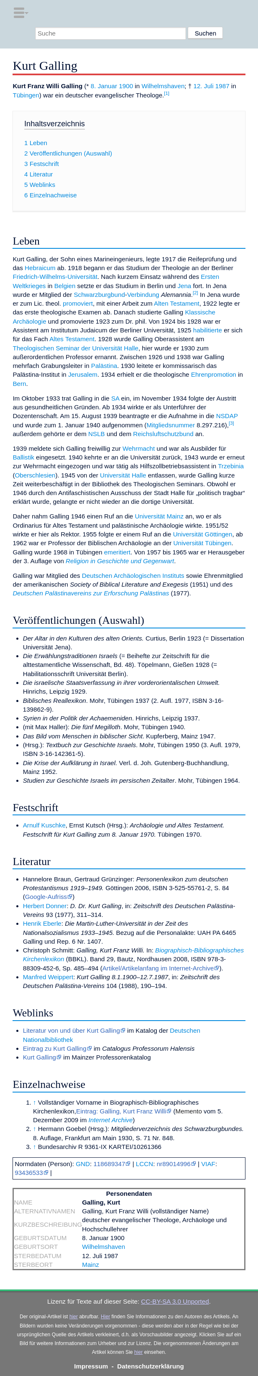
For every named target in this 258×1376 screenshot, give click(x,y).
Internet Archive (111, 1119)
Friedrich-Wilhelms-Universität (55, 276)
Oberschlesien (35, 475)
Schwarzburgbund (99, 294)
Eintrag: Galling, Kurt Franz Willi (121, 1111)
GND (83, 1163)
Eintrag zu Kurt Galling (55, 1048)
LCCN (144, 1163)
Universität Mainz (159, 516)
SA (115, 398)
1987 (222, 85)
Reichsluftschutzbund (163, 433)
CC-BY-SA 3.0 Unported (175, 1301)
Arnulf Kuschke (44, 825)
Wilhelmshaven (162, 85)
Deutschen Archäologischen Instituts (133, 575)
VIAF (208, 1163)
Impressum (91, 1366)
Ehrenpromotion (213, 374)
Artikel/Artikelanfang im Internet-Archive (158, 968)
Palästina (104, 365)
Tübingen (26, 95)
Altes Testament (72, 338)
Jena (184, 285)
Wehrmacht (139, 448)
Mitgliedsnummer (170, 425)
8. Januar (104, 85)
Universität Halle (123, 475)
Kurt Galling (39, 1057)
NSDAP (227, 415)
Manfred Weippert (48, 976)
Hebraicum (40, 267)
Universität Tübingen (203, 542)
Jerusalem (82, 374)
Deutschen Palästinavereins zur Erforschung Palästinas (91, 593)
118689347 (109, 1163)
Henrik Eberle (42, 923)
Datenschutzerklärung (150, 1366)
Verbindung (143, 294)
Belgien (65, 285)
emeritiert (117, 552)
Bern (19, 383)
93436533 (29, 1172)
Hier (105, 1317)
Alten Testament (176, 303)
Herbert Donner (45, 905)
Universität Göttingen (202, 534)
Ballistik (23, 457)
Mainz (90, 1264)
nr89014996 (174, 1163)
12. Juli (203, 85)
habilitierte (207, 330)
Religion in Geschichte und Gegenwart (120, 560)
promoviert (78, 303)
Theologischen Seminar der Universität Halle (75, 348)
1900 (126, 85)
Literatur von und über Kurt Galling (71, 1030)
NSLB (96, 433)
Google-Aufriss (46, 896)
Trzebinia (231, 466)
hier (73, 1317)
